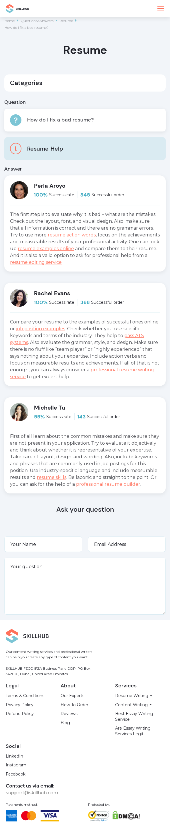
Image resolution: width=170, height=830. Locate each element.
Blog (65, 722)
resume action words (72, 235)
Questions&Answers (37, 21)
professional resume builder (108, 484)
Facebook (15, 774)
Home (10, 21)
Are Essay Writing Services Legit (133, 731)
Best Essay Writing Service (134, 716)
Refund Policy (20, 713)
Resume (66, 21)
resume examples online (46, 248)
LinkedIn (14, 756)
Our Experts (72, 695)
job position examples (40, 328)
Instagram (16, 765)
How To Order (74, 704)
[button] (160, 8)
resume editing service (36, 262)
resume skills (51, 477)
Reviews (69, 713)
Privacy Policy (19, 704)
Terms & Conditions (25, 695)
